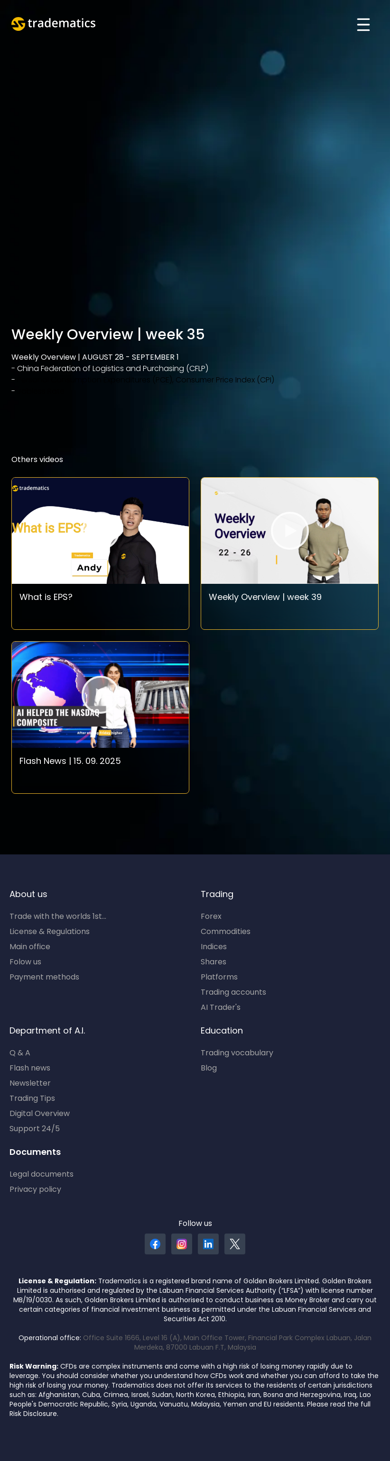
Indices (214, 947)
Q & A (19, 1053)
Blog (209, 1068)
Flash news (29, 1068)
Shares (213, 962)
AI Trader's (221, 1008)
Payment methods (44, 977)
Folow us (25, 962)
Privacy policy (35, 1190)
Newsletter (30, 1084)
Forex (211, 917)
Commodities (226, 932)
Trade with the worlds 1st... (57, 917)
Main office (29, 947)
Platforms (219, 977)
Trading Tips (32, 1099)
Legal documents (41, 1175)
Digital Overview (39, 1114)
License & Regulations (49, 932)
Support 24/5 (34, 1129)
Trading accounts (233, 993)
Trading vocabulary (237, 1053)
